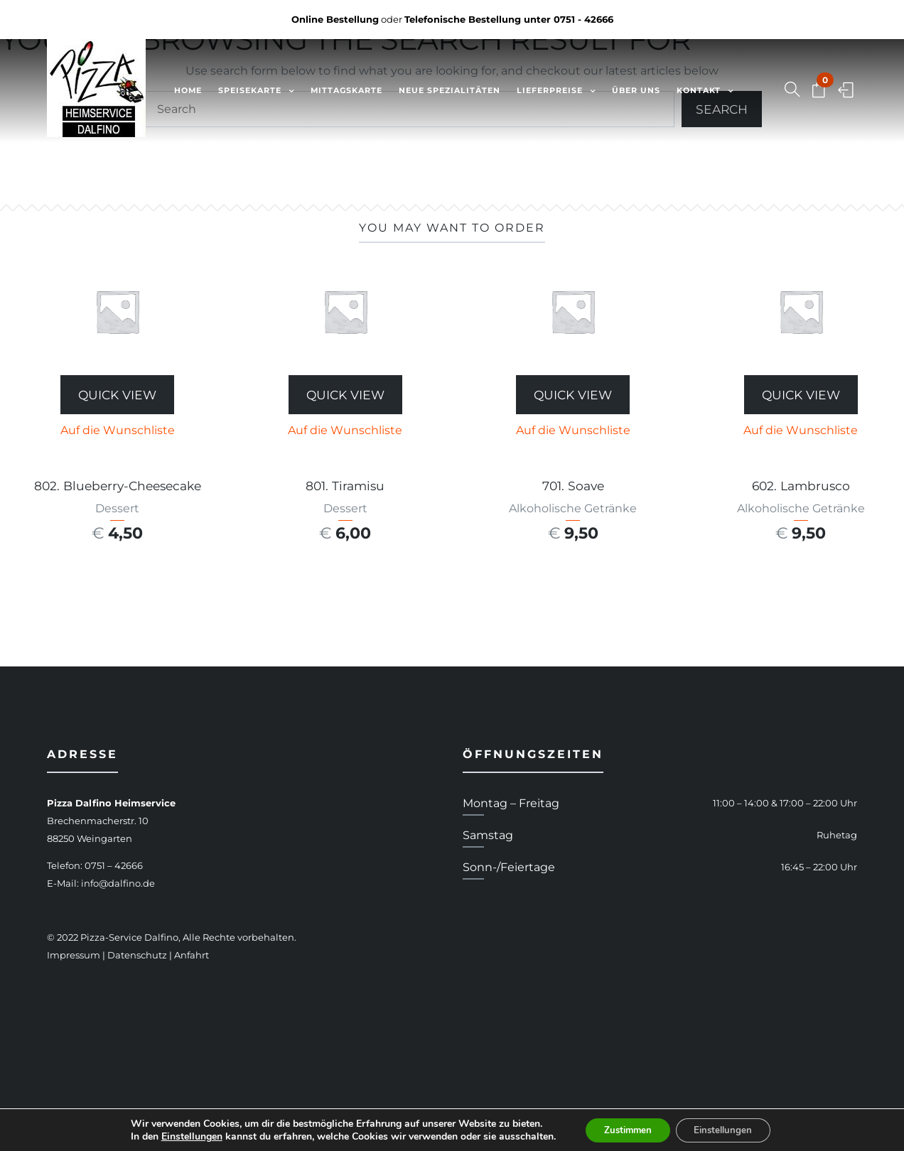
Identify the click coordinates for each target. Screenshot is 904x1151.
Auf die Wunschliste (117, 430)
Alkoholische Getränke (573, 508)
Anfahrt (191, 955)
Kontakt (699, 90)
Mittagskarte (346, 90)
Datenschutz (137, 955)
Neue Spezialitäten (449, 90)
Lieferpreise (550, 90)
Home (188, 90)
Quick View (117, 394)
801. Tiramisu (345, 485)
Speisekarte (249, 90)
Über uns (636, 90)
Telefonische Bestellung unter (508, 19)
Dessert (117, 508)
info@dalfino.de (118, 883)
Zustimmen (623, 1128)
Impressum (73, 955)
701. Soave (573, 485)
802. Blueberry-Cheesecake (117, 485)
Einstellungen (182, 1135)
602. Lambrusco (801, 485)
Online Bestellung (335, 19)
